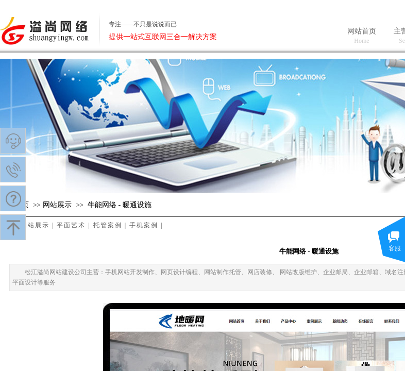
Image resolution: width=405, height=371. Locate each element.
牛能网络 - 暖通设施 (119, 205)
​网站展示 (57, 205)
